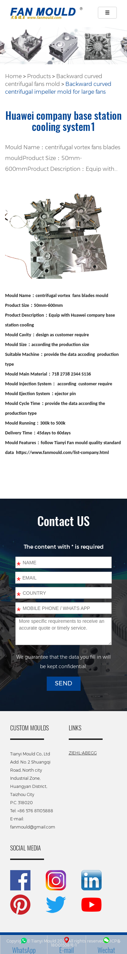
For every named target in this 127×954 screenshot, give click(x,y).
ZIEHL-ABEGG (83, 752)
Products (39, 76)
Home (13, 76)
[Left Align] (107, 13)
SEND (63, 683)
